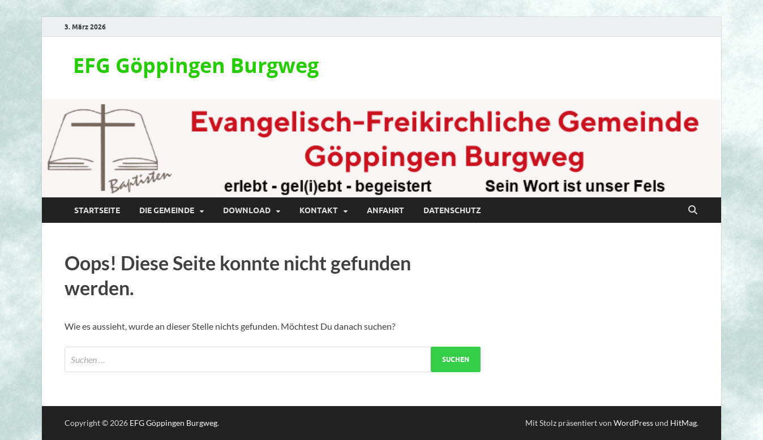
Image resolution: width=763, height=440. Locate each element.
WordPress (633, 423)
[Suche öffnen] (692, 210)
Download (247, 210)
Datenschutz (452, 210)
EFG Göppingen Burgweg (196, 65)
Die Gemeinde (166, 210)
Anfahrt (385, 210)
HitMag (683, 423)
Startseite (97, 210)
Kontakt (318, 210)
